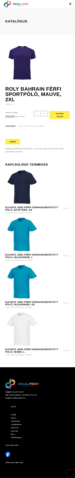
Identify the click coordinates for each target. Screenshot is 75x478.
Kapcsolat (14, 431)
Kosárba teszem (60, 115)
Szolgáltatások (16, 424)
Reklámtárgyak (16, 437)
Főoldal (13, 414)
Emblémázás (15, 421)
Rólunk (13, 418)
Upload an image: (11, 112)
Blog (12, 434)
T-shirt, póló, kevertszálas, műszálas (31, 126)
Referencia (15, 427)
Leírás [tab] (13, 142)
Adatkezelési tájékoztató (14, 462)
